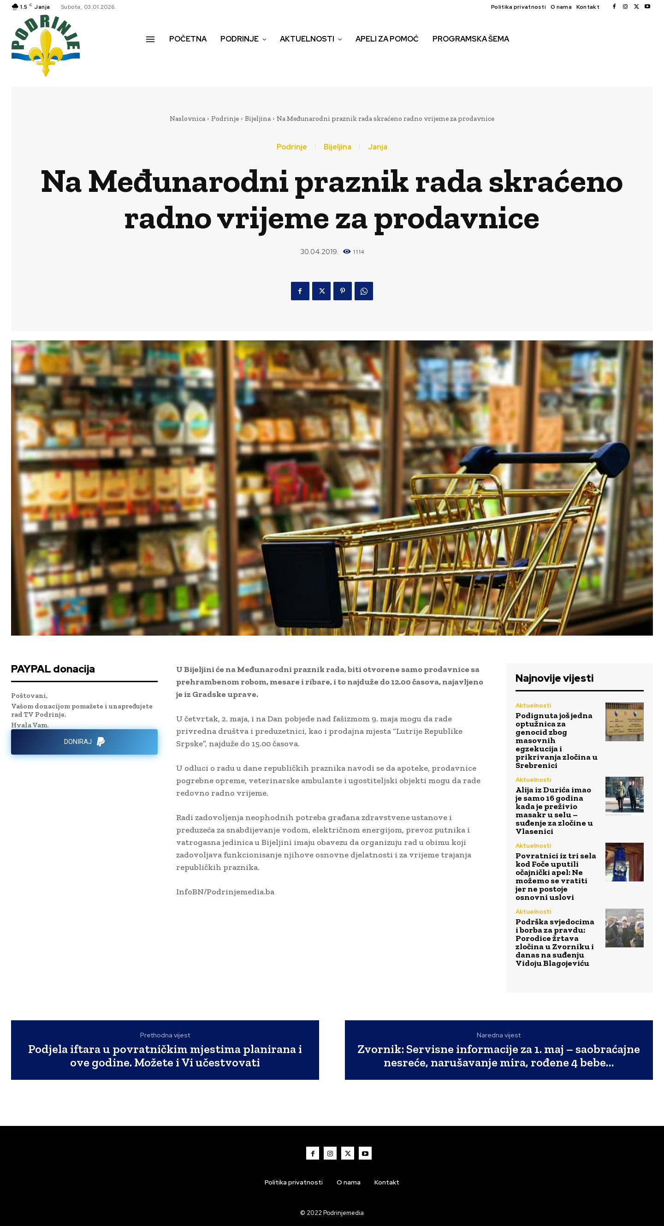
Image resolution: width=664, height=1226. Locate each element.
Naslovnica (187, 118)
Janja (377, 147)
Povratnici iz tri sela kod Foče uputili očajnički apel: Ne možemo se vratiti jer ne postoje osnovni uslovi (556, 876)
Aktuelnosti (533, 705)
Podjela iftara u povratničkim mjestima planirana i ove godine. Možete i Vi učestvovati (165, 1055)
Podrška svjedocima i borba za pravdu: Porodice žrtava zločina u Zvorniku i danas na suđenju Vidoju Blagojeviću (555, 942)
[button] (156, 58)
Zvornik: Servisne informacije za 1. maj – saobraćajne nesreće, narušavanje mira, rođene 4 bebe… (498, 1055)
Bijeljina (258, 118)
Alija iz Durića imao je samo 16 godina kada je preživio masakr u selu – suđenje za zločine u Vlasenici (554, 810)
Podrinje (225, 118)
